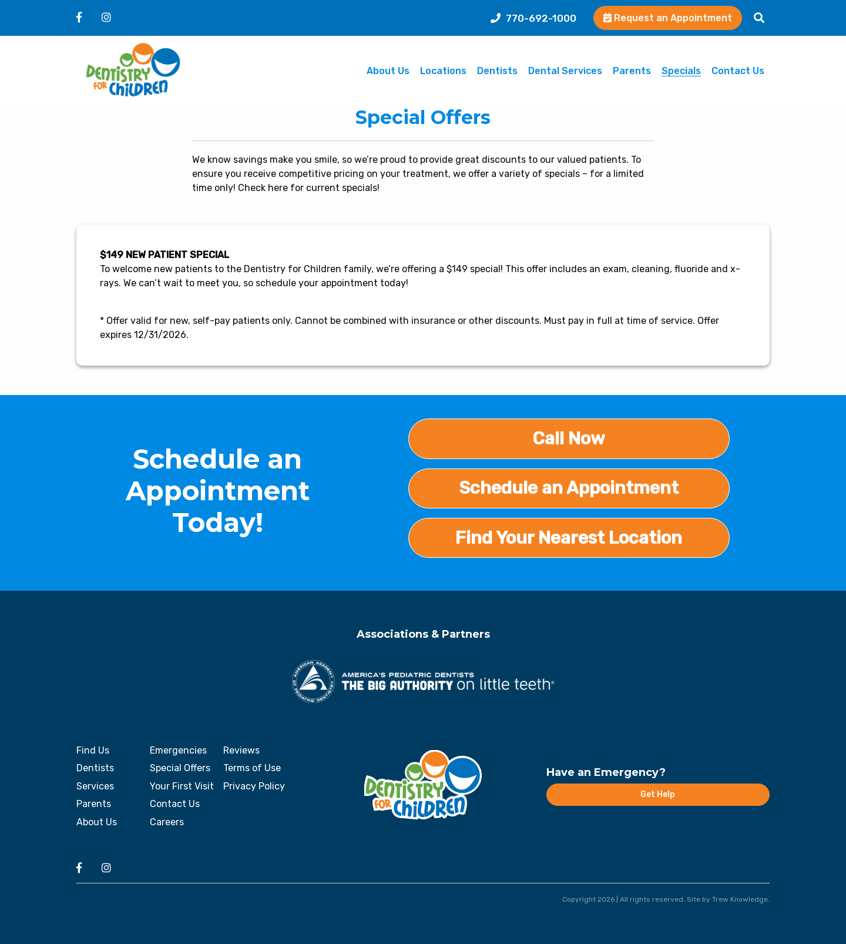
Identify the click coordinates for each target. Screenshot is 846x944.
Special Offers (180, 768)
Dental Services (565, 71)
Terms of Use (252, 768)
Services (95, 786)
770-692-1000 (533, 18)
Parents (632, 71)
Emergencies (178, 750)
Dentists (497, 71)
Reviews (241, 750)
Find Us (92, 750)
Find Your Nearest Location (568, 537)
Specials (681, 71)
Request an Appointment (667, 18)
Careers (167, 822)
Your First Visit (182, 786)
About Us (388, 71)
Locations (443, 71)
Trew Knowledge (740, 899)
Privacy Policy (254, 786)
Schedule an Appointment (569, 487)
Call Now (568, 438)
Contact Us (737, 71)
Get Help (657, 794)
